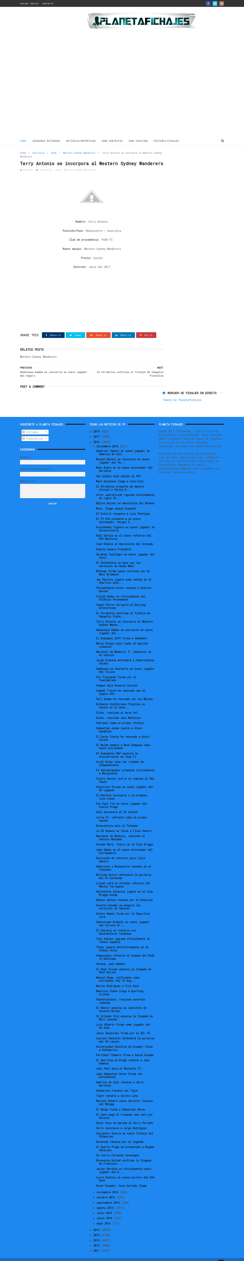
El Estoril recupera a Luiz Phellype (123, 507)
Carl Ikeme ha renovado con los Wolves (124, 693)
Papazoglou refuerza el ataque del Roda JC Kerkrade (125, 951)
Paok (54, 152)
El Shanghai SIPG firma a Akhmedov (121, 632)
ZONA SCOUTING (138, 140)
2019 (97, 425)
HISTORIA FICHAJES (166, 140)
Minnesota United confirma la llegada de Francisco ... (123, 1156)
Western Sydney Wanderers (79, 152)
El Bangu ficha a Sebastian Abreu (120, 1103)
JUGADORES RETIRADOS (46, 140)
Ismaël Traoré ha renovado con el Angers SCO (120, 686)
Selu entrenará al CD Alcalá (116, 806)
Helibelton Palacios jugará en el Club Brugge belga (124, 887)
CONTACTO (48, 3)
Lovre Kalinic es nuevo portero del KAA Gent (125, 1172)
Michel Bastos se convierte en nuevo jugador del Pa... (122, 454)
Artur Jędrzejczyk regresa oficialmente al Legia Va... (125, 490)
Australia (38, 152)
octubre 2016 (106, 1191)
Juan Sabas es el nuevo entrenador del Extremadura (124, 845)
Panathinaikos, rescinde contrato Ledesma (120, 995)
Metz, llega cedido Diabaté (116, 502)
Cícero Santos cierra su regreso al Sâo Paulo (125, 774)
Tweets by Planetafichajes (182, 161)
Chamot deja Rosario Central (117, 679)
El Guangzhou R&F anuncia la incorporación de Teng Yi (117, 748)
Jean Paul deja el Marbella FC (118, 1062)
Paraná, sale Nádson (110, 958)
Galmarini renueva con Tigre (117, 1084)
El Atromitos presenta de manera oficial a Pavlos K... (120, 482)
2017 (97, 430)
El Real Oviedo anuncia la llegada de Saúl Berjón (123, 964)
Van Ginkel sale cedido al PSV (118, 470)
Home (23, 140)
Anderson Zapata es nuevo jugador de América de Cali (123, 446)
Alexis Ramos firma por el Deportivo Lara (123, 909)
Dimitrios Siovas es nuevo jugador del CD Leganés (124, 782)
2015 (97, 1224)
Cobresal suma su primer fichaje (120, 717)
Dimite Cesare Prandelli (114, 543)
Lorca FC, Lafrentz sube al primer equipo (121, 812)
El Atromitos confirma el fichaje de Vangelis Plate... (123, 608)
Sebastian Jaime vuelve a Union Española (119, 723)
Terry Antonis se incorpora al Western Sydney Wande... (124, 617)
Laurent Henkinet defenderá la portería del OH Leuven (125, 1033)
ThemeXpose (42, 1256)
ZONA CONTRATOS (112, 140)
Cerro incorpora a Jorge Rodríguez (121, 1122)
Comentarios (32, 432)
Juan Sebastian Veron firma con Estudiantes (119, 1069)
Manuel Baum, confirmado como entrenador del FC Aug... (117, 972)
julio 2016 (105, 1207)
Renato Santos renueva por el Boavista (124, 894)
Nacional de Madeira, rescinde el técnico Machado (120, 831)
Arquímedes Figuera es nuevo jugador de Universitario (125, 522)
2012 (97, 1239)
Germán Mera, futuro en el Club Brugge (124, 838)
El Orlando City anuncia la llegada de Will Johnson (124, 1011)
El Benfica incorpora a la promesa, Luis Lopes (122, 790)
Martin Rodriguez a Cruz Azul (117, 979)
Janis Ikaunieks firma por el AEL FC (123, 1027)
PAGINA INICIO (29, 3)
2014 (97, 1229)
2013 (97, 1234)
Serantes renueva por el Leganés (120, 1135)
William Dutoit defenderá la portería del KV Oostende (123, 870)
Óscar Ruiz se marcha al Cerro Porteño (124, 1117)
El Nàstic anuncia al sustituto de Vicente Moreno (121, 1003)
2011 (97, 1244)
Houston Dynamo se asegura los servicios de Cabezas (118, 900)
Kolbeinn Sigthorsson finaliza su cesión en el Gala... (120, 699)
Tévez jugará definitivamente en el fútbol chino (122, 942)
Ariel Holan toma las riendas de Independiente (120, 757)
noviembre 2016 (108, 1186)
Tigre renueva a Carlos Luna (117, 1089)
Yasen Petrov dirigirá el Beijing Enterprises (120, 600)
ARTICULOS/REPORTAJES (81, 140)
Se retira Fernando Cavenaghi (117, 1149)
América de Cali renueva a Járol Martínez (120, 1077)
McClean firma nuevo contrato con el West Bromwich (123, 566)
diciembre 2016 (108, 440)
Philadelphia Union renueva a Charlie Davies (123, 583)
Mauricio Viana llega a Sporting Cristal (119, 986)
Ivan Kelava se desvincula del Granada (124, 538)
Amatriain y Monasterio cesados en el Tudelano (123, 862)
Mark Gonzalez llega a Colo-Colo (120, 475)
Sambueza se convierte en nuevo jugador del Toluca (125, 664)
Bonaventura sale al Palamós (117, 819)
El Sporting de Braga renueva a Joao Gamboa (122, 1055)
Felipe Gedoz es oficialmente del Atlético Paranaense (120, 591)
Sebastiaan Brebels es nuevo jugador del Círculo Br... (123, 917)
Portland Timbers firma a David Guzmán (125, 1049)
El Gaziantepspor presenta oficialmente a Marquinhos (125, 765)
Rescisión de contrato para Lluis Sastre (120, 853)
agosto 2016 (106, 1202)
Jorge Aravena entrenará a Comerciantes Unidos (125, 655)
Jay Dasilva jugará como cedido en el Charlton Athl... (123, 575)
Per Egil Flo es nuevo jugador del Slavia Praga (121, 799)
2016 (97, 435)
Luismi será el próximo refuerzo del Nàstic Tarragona (123, 878)
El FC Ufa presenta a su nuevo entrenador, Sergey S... (118, 514)
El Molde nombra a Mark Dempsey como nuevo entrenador (123, 740)
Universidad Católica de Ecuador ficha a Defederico (124, 1042)
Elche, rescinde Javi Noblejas (118, 712)
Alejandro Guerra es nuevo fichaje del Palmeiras (124, 1128)
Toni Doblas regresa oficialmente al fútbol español (123, 934)
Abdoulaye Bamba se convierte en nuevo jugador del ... (124, 625)
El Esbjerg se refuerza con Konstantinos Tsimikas (116, 925)
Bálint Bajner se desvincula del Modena (125, 497)
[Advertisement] (47, 73)
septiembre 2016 (109, 1196)
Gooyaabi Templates (86, 1256)
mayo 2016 (104, 1217)
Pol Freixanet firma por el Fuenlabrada (116, 672)
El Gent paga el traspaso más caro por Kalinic (124, 1110)
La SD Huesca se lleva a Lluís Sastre (123, 825)
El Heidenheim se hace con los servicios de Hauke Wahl (118, 558)
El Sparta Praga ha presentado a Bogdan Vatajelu (125, 1142)
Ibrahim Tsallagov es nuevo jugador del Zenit (125, 549)
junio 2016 (105, 1212)
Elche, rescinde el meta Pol (117, 706)
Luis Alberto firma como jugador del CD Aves (123, 1020)
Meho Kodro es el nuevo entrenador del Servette (124, 463)
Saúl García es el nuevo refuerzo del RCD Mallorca (123, 531)
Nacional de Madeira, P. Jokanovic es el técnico (123, 647)
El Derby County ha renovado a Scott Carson (122, 732)
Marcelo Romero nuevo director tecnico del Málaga (124, 1096)
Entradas (30, 426)
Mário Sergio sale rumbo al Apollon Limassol (122, 639)
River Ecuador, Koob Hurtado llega (121, 1179)
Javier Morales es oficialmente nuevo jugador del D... (123, 1164)
